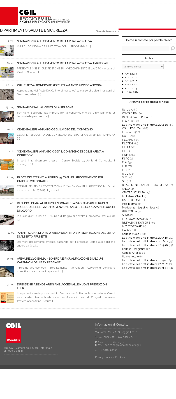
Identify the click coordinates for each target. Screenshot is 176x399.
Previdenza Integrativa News (139, 207)
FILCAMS (127, 139)
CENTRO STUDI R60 (134, 192)
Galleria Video (130, 234)
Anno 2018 (131, 77)
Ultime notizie (130, 256)
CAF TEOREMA (131, 200)
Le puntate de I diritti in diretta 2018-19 (145, 124)
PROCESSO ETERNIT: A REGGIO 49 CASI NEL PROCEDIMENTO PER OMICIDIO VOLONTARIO (60, 179)
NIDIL (125, 173)
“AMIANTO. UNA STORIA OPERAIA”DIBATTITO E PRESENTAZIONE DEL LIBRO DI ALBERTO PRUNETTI (66, 234)
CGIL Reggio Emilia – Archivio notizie (35, 16)
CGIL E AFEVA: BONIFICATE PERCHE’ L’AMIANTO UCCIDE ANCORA (59, 85)
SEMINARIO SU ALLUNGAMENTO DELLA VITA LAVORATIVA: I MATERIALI (62, 63)
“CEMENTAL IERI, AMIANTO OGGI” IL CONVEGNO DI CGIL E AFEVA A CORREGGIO (60, 153)
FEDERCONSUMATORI (135, 218)
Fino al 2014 (131, 92)
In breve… (127, 132)
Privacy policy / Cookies (110, 357)
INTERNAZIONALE (133, 196)
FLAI (124, 162)
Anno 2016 (131, 84)
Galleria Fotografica (133, 249)
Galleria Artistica (131, 252)
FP (123, 169)
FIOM (125, 154)
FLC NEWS (128, 120)
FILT (124, 151)
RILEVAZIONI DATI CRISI (136, 222)
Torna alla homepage (107, 31)
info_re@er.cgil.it (115, 342)
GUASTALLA (129, 211)
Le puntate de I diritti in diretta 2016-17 (145, 241)
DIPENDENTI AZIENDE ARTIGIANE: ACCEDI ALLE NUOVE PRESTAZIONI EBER (62, 286)
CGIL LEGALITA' (131, 128)
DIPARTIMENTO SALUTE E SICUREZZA (145, 185)
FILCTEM (127, 143)
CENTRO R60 (130, 113)
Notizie (126, 109)
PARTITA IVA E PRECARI (136, 117)
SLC (124, 177)
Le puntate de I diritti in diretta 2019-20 (145, 260)
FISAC (125, 158)
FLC (124, 166)
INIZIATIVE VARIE (132, 226)
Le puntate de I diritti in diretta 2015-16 (145, 245)
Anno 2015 (131, 88)
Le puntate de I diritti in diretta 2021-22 (145, 267)
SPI (124, 181)
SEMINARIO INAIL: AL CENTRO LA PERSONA (45, 107)
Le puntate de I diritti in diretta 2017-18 (145, 237)
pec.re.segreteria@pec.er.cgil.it (123, 345)
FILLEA (126, 147)
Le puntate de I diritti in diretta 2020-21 (145, 264)
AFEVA (126, 188)
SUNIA (125, 215)
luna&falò (127, 230)
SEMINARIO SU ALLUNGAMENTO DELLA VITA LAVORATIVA (54, 41)
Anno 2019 (131, 74)
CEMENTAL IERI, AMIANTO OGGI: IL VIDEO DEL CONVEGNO (55, 129)
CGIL (125, 136)
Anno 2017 (131, 81)
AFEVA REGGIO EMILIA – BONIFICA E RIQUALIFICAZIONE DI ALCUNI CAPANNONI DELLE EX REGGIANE (60, 260)
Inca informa (129, 203)
